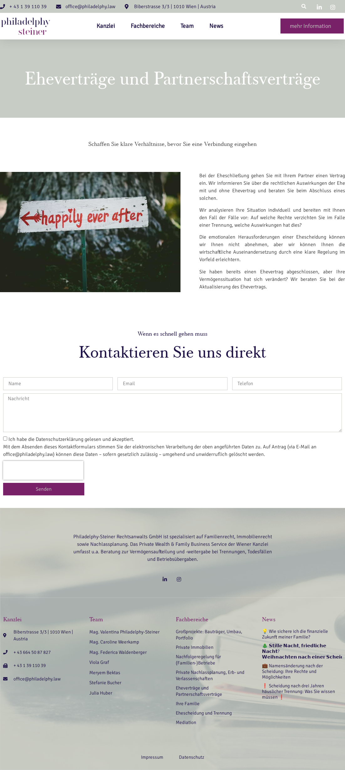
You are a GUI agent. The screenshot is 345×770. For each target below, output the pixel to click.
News (216, 26)
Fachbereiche (148, 26)
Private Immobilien (194, 647)
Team (187, 26)
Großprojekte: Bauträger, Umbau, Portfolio (209, 635)
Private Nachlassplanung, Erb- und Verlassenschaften (210, 675)
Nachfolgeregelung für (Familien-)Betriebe (198, 660)
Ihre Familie (188, 703)
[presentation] (43, 470)
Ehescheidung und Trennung (204, 713)
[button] (304, 6)
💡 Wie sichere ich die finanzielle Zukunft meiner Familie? (295, 634)
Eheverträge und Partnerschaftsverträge (199, 691)
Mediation (186, 722)
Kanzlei (106, 26)
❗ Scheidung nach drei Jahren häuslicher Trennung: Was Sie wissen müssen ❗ (298, 691)
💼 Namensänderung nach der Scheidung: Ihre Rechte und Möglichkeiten (292, 671)
